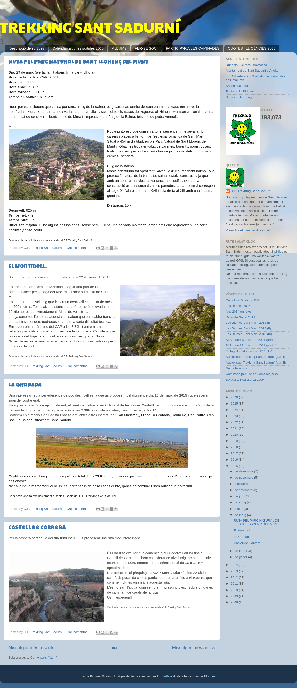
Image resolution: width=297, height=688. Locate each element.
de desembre (244, 471)
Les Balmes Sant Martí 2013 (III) (249, 334)
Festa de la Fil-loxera (241, 91)
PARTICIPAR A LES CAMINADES (193, 48)
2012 (235, 577)
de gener (241, 557)
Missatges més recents (31, 647)
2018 (235, 447)
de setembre (244, 490)
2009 (235, 596)
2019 (235, 441)
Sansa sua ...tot (237, 86)
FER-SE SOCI (146, 48)
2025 (235, 403)
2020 (235, 434)
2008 (235, 602)
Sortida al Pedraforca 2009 (245, 379)
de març (241, 515)
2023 (235, 416)
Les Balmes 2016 (238, 306)
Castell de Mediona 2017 (243, 300)
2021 (235, 428)
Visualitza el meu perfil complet (248, 230)
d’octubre (242, 483)
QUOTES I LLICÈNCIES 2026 (252, 48)
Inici (113, 647)
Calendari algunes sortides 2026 (78, 48)
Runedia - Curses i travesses (246, 65)
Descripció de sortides (26, 48)
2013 (235, 571)
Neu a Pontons (236, 368)
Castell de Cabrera (37, 528)
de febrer (241, 551)
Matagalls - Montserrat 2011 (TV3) (250, 351)
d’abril (239, 509)
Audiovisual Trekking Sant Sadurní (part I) (255, 357)
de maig (241, 502)
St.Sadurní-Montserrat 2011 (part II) (251, 345)
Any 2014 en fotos (239, 311)
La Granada (25, 385)
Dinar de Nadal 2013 (240, 317)
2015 (235, 466)
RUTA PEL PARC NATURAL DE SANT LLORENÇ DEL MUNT (79, 62)
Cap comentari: (78, 247)
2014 (235, 565)
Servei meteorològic (240, 97)
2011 (235, 583)
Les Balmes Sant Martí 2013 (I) (248, 322)
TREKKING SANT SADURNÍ (90, 27)
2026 (235, 397)
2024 (235, 409)
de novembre (244, 477)
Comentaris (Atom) (43, 657)
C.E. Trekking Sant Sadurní (251, 191)
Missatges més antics (193, 647)
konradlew (164, 676)
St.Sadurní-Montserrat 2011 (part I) (251, 340)
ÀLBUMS (119, 48)
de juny (240, 496)
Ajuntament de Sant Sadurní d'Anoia (252, 70)
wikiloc (278, 251)
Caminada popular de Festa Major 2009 (254, 374)
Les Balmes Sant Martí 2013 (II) (248, 328)
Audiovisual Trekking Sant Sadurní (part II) (256, 362)
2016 (235, 459)
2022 (235, 422)
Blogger (209, 676)
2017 (235, 453)
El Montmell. (28, 267)
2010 (235, 590)
